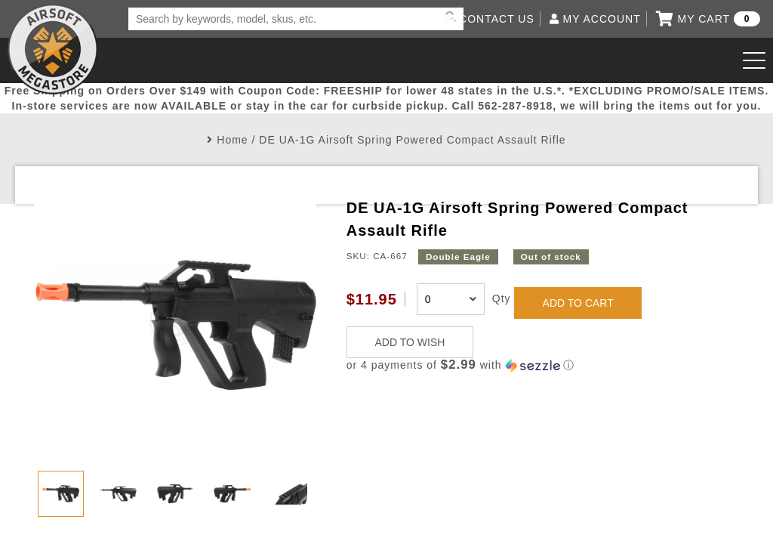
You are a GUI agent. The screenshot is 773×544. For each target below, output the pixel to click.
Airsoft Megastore (53, 49)
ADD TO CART (578, 303)
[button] (542, 365)
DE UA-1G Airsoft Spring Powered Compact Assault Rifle (412, 140)
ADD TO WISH (410, 342)
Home (232, 140)
